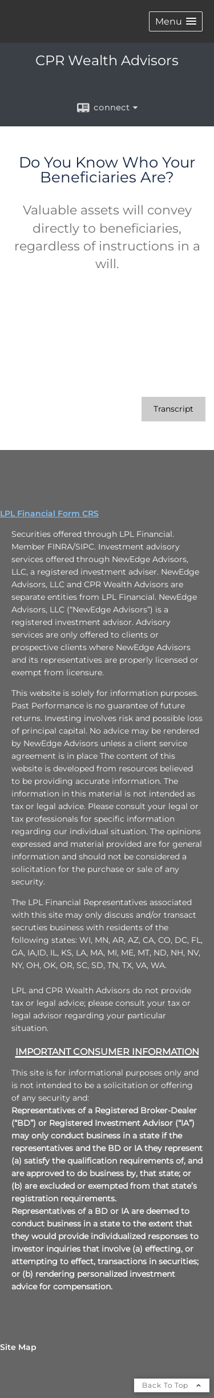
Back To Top (171, 1385)
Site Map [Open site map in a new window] (18, 1347)
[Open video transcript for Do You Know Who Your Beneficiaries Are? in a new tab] (173, 409)
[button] (176, 21)
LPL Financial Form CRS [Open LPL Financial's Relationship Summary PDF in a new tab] (49, 513)
